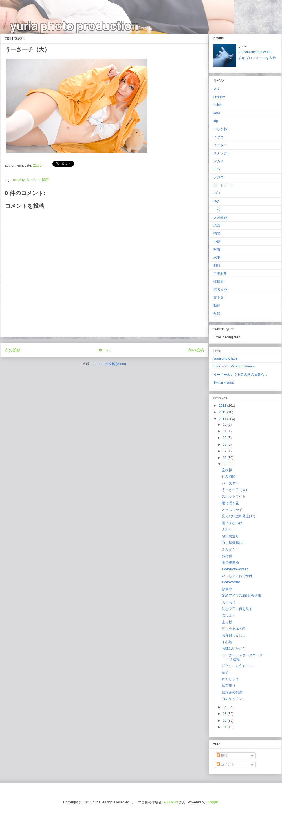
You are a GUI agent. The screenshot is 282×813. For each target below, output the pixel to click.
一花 (216, 209)
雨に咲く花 (230, 503)
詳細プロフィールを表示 (257, 58)
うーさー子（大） (235, 490)
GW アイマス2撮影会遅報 (241, 596)
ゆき (216, 201)
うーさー (33, 180)
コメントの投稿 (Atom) (108, 364)
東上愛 (218, 298)
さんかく (228, 549)
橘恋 (45, 180)
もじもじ (228, 602)
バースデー (230, 483)
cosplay (18, 180)
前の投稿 (196, 350)
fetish (217, 105)
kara (216, 113)
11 (225, 431)
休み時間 (228, 477)
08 (225, 444)
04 (225, 707)
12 (225, 425)
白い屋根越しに (234, 543)
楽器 (216, 225)
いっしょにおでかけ (237, 576)
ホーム (104, 350)
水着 (216, 249)
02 (225, 721)
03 (225, 714)
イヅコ (218, 137)
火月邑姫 (220, 217)
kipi (216, 121)
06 (225, 458)
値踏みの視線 (232, 692)
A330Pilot (171, 802)
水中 (216, 258)
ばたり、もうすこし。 (239, 666)
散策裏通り (230, 536)
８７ (216, 89)
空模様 (227, 470)
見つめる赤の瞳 (234, 629)
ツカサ (218, 161)
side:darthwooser (235, 569)
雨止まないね (232, 523)
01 (225, 727)
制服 (216, 265)
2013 (223, 406)
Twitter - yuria (223, 382)
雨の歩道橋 (230, 563)
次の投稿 (13, 350)
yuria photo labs (225, 358)
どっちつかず (232, 510)
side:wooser (231, 582)
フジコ (218, 177)
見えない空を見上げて (239, 516)
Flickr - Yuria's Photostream (234, 366)
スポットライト (234, 496)
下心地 (227, 642)
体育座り (228, 686)
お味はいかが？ (234, 648)
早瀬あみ (220, 273)
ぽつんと (228, 615)
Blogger (212, 802)
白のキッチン (232, 699)
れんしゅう (230, 679)
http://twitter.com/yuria (255, 52)
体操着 (218, 282)
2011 (223, 419)
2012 (223, 412)
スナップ (220, 153)
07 (225, 451)
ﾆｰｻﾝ (216, 169)
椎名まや (220, 289)
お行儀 (227, 556)
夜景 (216, 313)
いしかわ (220, 129)
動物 (216, 306)
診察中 (227, 589)
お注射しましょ (234, 635)
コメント (225, 764)
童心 (225, 672)
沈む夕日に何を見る (237, 609)
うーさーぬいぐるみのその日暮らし (240, 375)
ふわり (227, 529)
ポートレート (223, 185)
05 (225, 464)
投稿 (222, 756)
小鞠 (216, 241)
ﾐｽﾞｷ (216, 193)
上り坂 (227, 622)
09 (225, 438)
